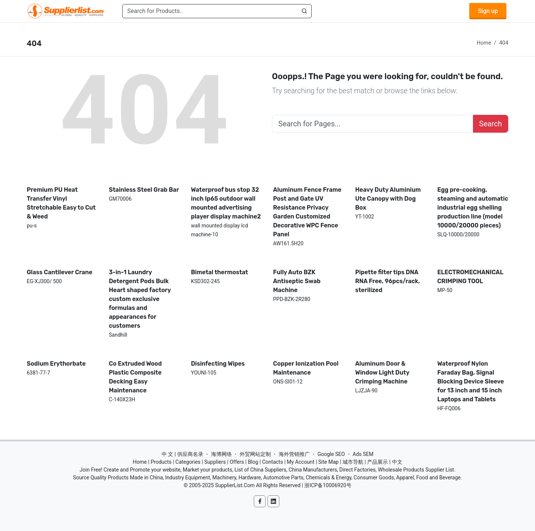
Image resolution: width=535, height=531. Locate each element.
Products (161, 462)
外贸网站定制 (255, 454)
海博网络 (221, 454)
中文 (397, 462)
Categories (187, 462)
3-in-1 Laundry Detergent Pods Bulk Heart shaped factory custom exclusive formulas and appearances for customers (140, 299)
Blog (253, 462)
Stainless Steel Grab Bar (144, 189)
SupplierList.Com (235, 485)
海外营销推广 (294, 454)
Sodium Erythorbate (56, 363)
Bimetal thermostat (219, 272)
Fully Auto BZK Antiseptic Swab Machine (297, 281)
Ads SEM (363, 454)
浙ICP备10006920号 (327, 485)
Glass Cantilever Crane (60, 272)
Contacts (272, 462)
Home (484, 43)
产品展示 (377, 462)
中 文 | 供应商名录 (182, 454)
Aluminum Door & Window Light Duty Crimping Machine (382, 372)
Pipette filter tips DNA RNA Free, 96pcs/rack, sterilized (387, 281)
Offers (237, 462)
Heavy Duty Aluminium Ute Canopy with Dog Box (388, 198)
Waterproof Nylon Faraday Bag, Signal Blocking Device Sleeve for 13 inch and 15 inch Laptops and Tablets (470, 381)
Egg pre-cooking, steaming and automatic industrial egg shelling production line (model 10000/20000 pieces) (472, 207)
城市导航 (353, 462)
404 (503, 43)
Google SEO (331, 454)
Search (490, 123)
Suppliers (215, 462)
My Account (300, 462)
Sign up (488, 10)
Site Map (328, 462)
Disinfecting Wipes (218, 363)
